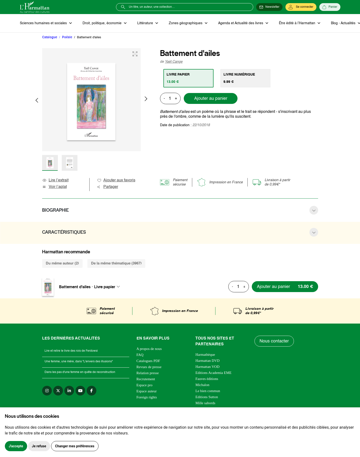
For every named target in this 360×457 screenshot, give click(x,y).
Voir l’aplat (54, 187)
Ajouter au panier (210, 98)
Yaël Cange (174, 61)
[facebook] (91, 390)
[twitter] (58, 390)
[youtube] (80, 390)
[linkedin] (69, 390)
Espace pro (145, 385)
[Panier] (329, 7)
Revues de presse (149, 367)
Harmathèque (205, 354)
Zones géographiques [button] (186, 23)
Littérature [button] (145, 23)
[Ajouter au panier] (285, 286)
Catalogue (49, 37)
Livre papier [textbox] (104, 286)
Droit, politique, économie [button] (103, 23)
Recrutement (146, 379)
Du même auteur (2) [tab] (62, 263)
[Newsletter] (269, 7)
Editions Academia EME (213, 373)
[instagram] (47, 390)
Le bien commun (207, 391)
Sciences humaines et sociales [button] (44, 23)
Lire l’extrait (55, 180)
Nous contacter (274, 341)
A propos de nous (149, 349)
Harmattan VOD (207, 367)
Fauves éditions (206, 379)
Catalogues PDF (148, 361)
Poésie (67, 37)
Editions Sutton (206, 397)
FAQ (140, 355)
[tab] (188, 78)
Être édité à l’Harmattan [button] (297, 23)
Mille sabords (205, 403)
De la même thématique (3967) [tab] (116, 263)
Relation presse (148, 373)
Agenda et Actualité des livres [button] (241, 23)
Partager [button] (107, 187)
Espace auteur (147, 391)
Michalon (202, 385)
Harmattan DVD (207, 361)
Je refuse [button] (39, 446)
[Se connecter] (300, 7)
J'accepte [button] (16, 446)
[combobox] (108, 287)
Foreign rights (147, 397)
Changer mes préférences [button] (74, 446)
